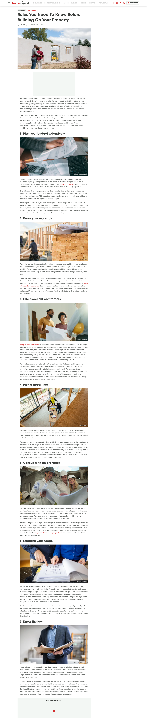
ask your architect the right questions (48, 533)
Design (83, 3)
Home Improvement (52, 3)
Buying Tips (32, 10)
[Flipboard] (120, 3)
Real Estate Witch (66, 184)
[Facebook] (113, 3)
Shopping (92, 3)
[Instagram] (117, 3)
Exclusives (37, 3)
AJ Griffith (22, 25)
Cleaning (74, 3)
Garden (65, 3)
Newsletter (133, 3)
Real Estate (103, 3)
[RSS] (124, 3)
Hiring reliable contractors (29, 344)
